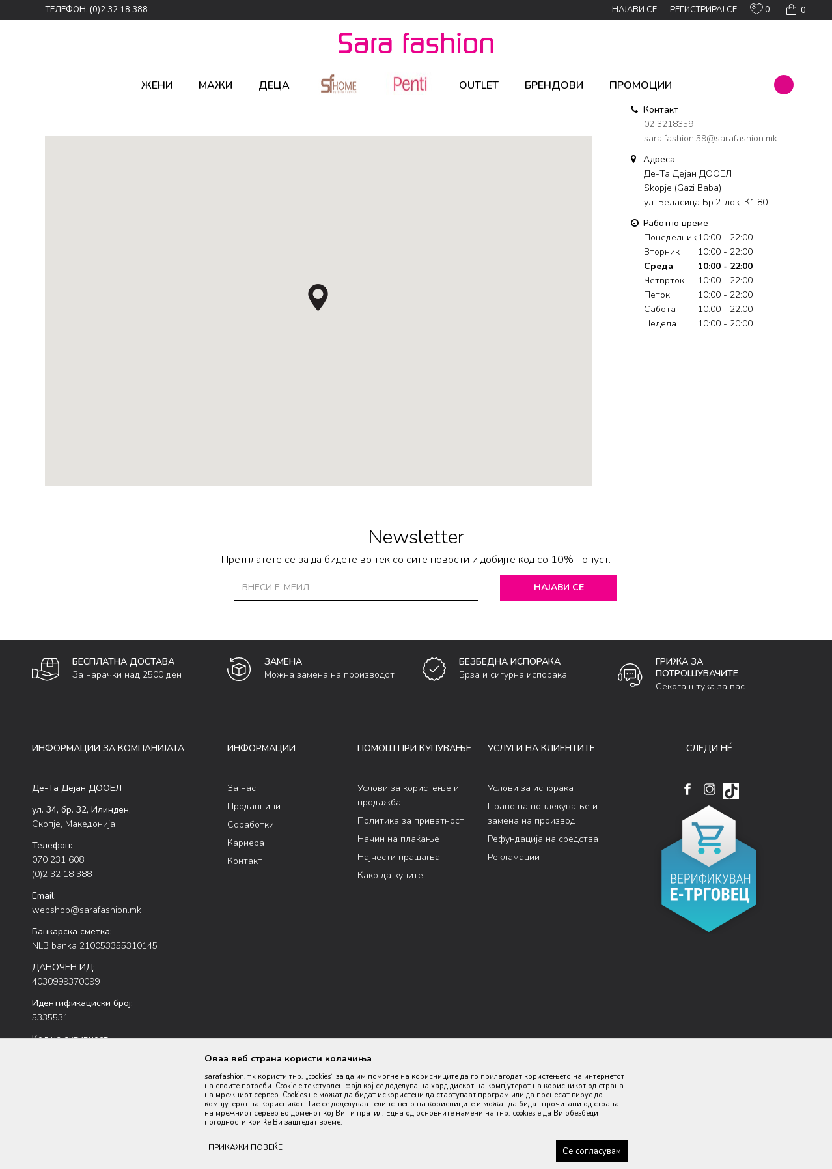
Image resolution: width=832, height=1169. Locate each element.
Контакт (244, 963)
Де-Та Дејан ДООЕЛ (175, 111)
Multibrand (109, 111)
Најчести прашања (398, 959)
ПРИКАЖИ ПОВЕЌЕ (245, 1147)
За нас (241, 890)
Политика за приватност (410, 923)
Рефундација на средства (543, 941)
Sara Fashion (56, 111)
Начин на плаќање (398, 941)
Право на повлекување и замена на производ (543, 915)
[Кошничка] (794, 9)
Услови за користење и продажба (408, 897)
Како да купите (390, 978)
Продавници (254, 908)
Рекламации (514, 959)
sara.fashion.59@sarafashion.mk (710, 241)
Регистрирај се (703, 10)
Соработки (250, 927)
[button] (784, 84)
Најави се (559, 690)
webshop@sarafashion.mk (86, 1012)
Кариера (245, 945)
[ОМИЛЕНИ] (760, 12)
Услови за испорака (531, 890)
